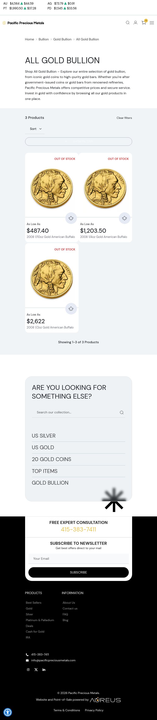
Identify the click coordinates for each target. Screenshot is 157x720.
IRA (28, 637)
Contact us (70, 608)
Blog (65, 620)
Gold (29, 608)
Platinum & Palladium (40, 620)
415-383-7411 (78, 529)
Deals (29, 626)
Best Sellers (33, 602)
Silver (29, 614)
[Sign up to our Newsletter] (78, 572)
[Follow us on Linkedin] (44, 669)
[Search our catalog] (78, 412)
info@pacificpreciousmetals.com (53, 660)
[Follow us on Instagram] (28, 669)
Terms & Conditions (67, 710)
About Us (69, 602)
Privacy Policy (94, 710)
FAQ (65, 614)
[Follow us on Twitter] (36, 669)
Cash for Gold (35, 631)
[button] (7, 712)
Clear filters (124, 118)
